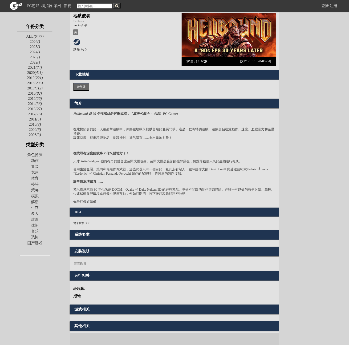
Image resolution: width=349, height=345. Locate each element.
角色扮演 (34, 155)
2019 (35, 78)
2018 (35, 83)
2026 (35, 42)
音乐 (35, 231)
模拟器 (47, 6)
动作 (35, 161)
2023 (35, 57)
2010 (35, 124)
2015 (35, 98)
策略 (35, 190)
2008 (35, 135)
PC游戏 (33, 6)
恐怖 (35, 237)
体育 (35, 178)
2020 (34, 73)
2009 (35, 130)
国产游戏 (34, 243)
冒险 (35, 166)
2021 (35, 67)
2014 (35, 104)
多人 (35, 214)
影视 (68, 6)
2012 (35, 114)
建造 (35, 219)
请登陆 (81, 86)
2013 (35, 109)
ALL (35, 36)
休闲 (35, 225)
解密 (35, 202)
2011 (35, 119)
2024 (35, 52)
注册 (333, 6)
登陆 (325, 6)
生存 (35, 208)
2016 (35, 93)
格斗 (35, 184)
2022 (35, 62)
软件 (58, 6)
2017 (34, 88)
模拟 (35, 196)
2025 (35, 47)
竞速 (35, 172)
